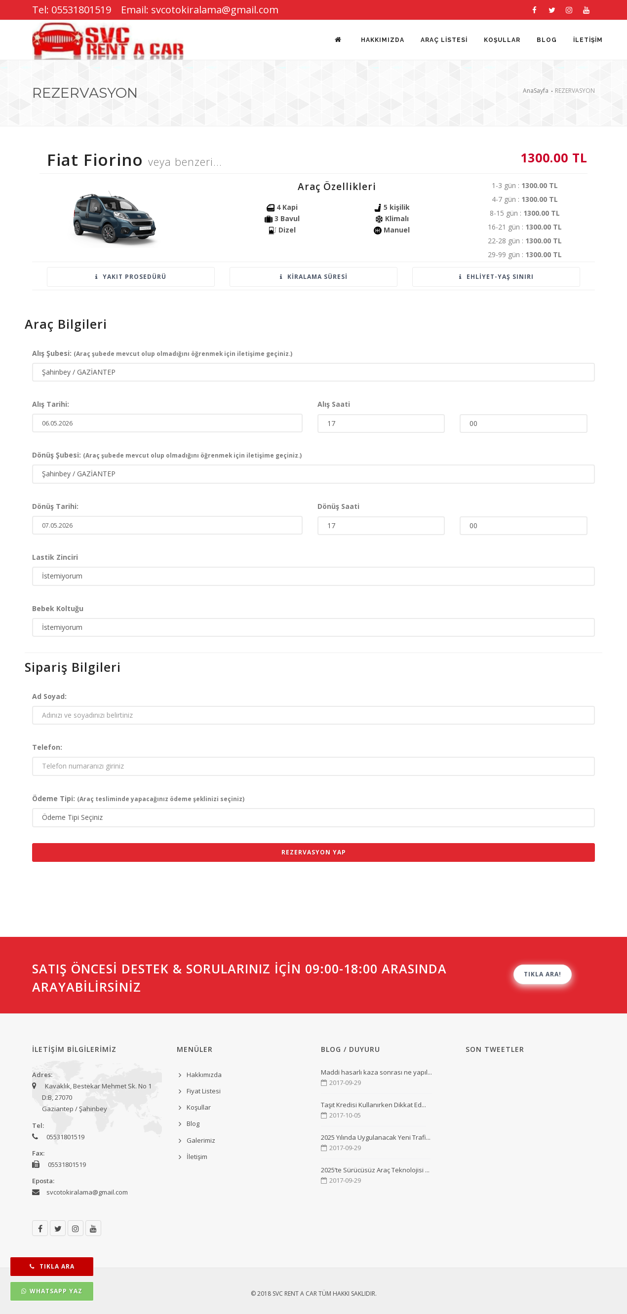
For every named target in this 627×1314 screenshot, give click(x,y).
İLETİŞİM (588, 40)
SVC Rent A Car (295, 1293)
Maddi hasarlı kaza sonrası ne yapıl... (376, 1072)
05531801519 (65, 1136)
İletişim (197, 1156)
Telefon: (47, 747)
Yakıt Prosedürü (130, 276)
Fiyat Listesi (204, 1090)
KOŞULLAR (501, 40)
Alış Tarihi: (50, 404)
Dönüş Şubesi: (167, 455)
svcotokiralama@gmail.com (87, 1192)
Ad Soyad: (49, 696)
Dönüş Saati (338, 506)
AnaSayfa (536, 90)
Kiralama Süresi (314, 276)
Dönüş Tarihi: (55, 506)
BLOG (546, 40)
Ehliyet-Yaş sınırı (496, 276)
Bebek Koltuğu (57, 608)
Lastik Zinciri (55, 557)
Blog (193, 1123)
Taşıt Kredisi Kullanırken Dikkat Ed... (373, 1104)
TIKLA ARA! (542, 974)
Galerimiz (201, 1140)
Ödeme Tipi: (138, 798)
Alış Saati (333, 404)
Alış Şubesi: (162, 353)
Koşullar (199, 1107)
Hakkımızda (380, 40)
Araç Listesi (442, 40)
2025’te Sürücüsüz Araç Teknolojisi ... (375, 1169)
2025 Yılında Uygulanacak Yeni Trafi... (376, 1137)
